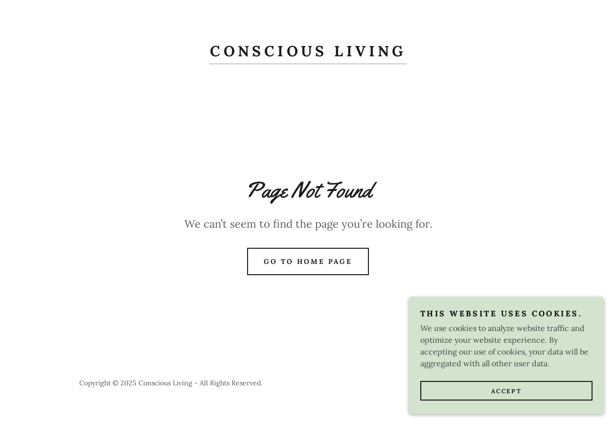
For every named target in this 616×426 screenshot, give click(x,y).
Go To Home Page (308, 261)
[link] (308, 53)
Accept (506, 404)
